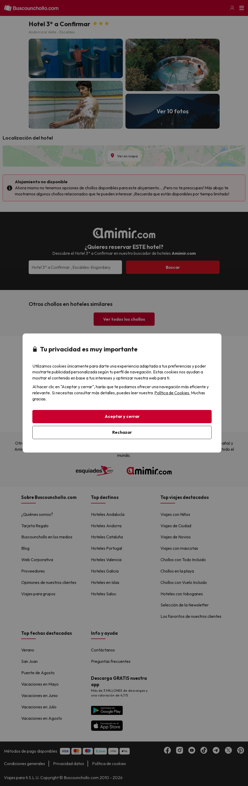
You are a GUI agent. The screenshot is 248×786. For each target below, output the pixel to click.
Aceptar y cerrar (122, 416)
